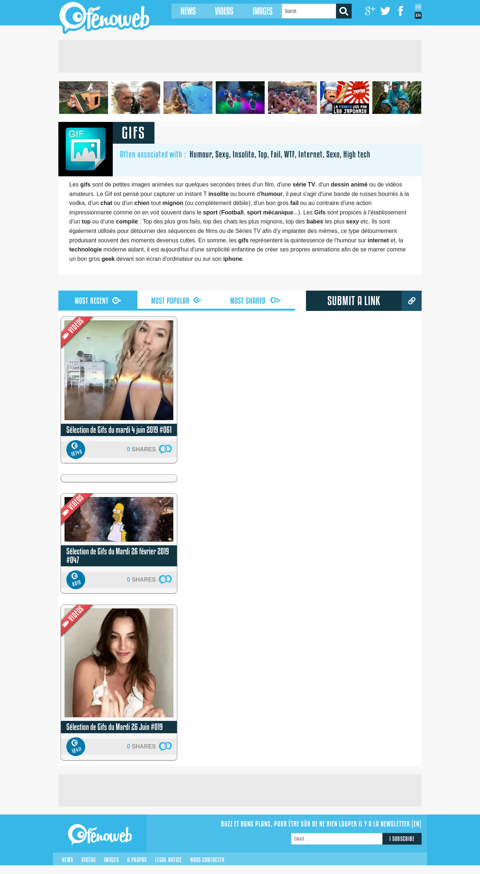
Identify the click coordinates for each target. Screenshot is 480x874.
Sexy (222, 154)
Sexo (333, 154)
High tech (357, 154)
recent (98, 300)
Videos (220, 11)
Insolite (244, 154)
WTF (289, 154)
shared (255, 300)
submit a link (354, 301)
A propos (137, 859)
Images (258, 11)
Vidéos (89, 859)
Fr (418, 7)
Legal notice (168, 859)
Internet (310, 154)
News (183, 11)
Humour (201, 154)
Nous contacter (207, 859)
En (418, 15)
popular (176, 300)
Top (262, 154)
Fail (276, 154)
